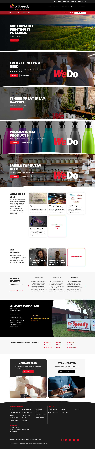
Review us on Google (15, 291)
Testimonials (64, 412)
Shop (85, 1)
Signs (31, 206)
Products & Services (53, 7)
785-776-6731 (26, 12)
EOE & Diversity (35, 439)
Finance (59, 342)
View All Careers (28, 371)
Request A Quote (25, 75)
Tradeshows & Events (26, 416)
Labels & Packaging (25, 421)
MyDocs (72, 1)
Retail (58, 347)
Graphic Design (73, 206)
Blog (68, 1)
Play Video (14, 75)
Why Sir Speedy (52, 409)
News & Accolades (53, 412)
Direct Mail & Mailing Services (14, 416)
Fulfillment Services (40, 414)
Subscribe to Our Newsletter (66, 371)
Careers (63, 409)
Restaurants (49, 347)
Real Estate (48, 342)
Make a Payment (57, 1)
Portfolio (64, 7)
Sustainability (77, 409)
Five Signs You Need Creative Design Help (57, 261)
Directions (34, 320)
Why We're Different (16, 109)
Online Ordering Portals (14, 421)
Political (59, 345)
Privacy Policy (12, 439)
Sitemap (41, 439)
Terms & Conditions (20, 439)
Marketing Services (27, 412)
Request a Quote (69, 12)
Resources (82, 7)
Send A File (81, 12)
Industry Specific (39, 417)
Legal (70, 345)
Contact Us (80, 1)
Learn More (14, 40)
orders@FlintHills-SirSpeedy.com (40, 318)
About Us (73, 7)
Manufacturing (72, 347)
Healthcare (71, 342)
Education (48, 345)
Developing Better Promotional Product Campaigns (37, 260)
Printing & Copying (55, 206)
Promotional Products (37, 229)
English (64, 1)
